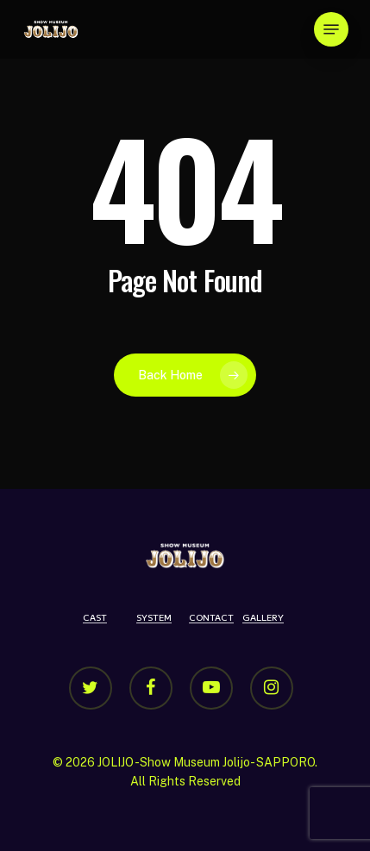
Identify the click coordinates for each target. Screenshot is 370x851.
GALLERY (263, 617)
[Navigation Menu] (331, 29)
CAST (95, 617)
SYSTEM (154, 617)
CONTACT (211, 617)
